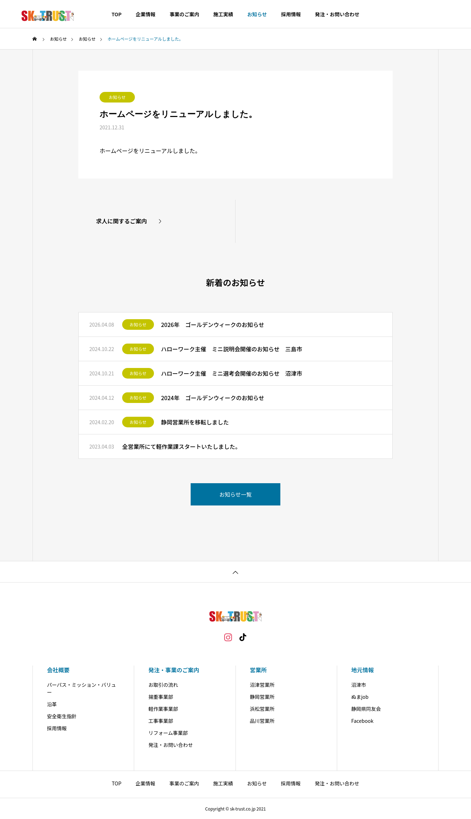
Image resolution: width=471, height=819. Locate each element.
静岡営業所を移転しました (195, 422)
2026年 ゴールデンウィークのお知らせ (212, 324)
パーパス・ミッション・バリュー (81, 688)
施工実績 (223, 14)
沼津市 (358, 684)
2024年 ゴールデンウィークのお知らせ (212, 397)
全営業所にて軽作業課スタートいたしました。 (181, 446)
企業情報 (145, 14)
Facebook (362, 720)
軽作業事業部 (163, 708)
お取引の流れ (163, 684)
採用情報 (291, 14)
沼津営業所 (262, 684)
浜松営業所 (262, 708)
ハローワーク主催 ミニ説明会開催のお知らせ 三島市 (231, 349)
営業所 (258, 670)
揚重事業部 (160, 696)
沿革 (52, 704)
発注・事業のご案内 (173, 670)
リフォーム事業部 (168, 732)
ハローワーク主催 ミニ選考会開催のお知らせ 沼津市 (231, 373)
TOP (116, 14)
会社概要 (58, 670)
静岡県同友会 (366, 708)
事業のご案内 (184, 14)
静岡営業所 (262, 696)
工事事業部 (160, 720)
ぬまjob (360, 696)
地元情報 (362, 670)
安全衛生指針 (62, 716)
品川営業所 (262, 720)
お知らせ (257, 14)
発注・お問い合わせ (337, 14)
